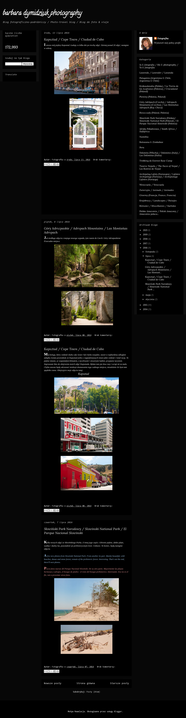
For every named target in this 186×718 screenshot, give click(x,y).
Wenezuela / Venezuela (151, 184)
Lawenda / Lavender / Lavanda (156, 72)
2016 (145, 247)
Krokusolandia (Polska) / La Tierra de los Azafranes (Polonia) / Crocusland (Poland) (158, 89)
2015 (145, 304)
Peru (141, 147)
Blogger (118, 712)
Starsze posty (119, 683)
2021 (145, 230)
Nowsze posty (52, 683)
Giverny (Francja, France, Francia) (157, 195)
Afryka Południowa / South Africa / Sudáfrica (158, 130)
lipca (148, 256)
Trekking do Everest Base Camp (155, 160)
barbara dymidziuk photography (42, 13)
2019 (145, 234)
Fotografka (163, 38)
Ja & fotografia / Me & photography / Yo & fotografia (158, 66)
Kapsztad (83, 373)
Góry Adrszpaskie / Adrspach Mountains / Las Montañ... (158, 269)
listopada (151, 251)
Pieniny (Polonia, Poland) (152, 96)
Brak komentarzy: (102, 160)
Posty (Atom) (93, 692)
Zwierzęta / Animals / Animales (156, 190)
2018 (145, 238)
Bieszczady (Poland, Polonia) (154, 112)
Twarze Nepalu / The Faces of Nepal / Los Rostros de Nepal (159, 167)
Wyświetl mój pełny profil (167, 42)
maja (148, 294)
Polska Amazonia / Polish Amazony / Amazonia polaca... (158, 212)
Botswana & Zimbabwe (151, 142)
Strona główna (86, 683)
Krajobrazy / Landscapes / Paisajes (158, 200)
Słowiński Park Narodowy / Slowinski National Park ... (158, 286)
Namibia (143, 136)
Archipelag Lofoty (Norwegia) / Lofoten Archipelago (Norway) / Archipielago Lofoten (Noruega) (159, 177)
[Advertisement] (86, 192)
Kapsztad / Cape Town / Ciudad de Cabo (74, 39)
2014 (145, 309)
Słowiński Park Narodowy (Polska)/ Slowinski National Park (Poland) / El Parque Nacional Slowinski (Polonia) (159, 121)
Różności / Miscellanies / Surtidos (157, 205)
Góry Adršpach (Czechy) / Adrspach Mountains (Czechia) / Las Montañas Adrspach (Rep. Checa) (159, 105)
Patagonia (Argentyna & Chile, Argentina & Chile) (155, 79)
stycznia (150, 299)
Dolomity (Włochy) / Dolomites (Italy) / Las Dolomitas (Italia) (159, 154)
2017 (145, 243)
